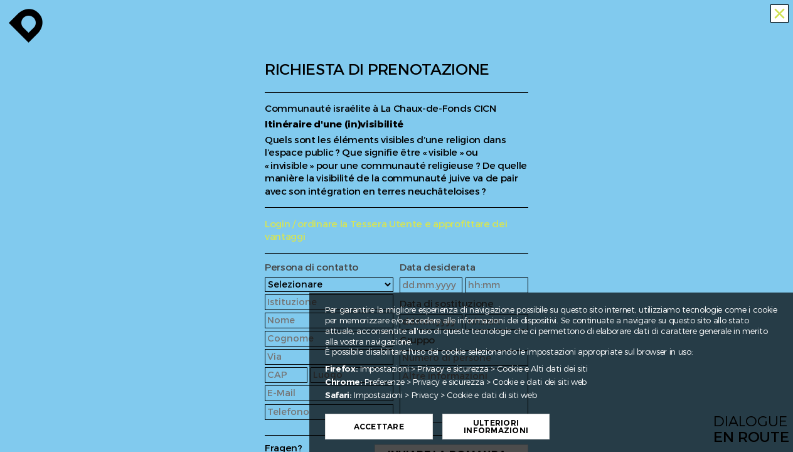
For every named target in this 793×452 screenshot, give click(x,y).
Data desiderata (437, 267)
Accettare (406, 427)
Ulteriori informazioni (523, 427)
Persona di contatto (311, 267)
